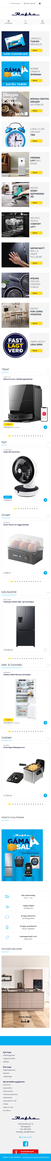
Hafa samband (29, 3)
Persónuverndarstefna (10, 1094)
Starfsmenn (7, 1085)
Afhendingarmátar (9, 1055)
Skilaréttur (6, 1073)
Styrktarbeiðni (7, 1098)
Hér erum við (15, 3)
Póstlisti (5, 1104)
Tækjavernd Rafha (9, 1058)
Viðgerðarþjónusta (9, 1070)
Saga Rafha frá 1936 (9, 1101)
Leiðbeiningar (7, 1076)
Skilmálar (6, 1062)
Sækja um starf (8, 1107)
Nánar (35, 50)
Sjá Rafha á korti (25, 1137)
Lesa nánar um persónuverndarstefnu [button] (35, 1157)
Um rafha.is (7, 1110)
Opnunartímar (7, 1088)
